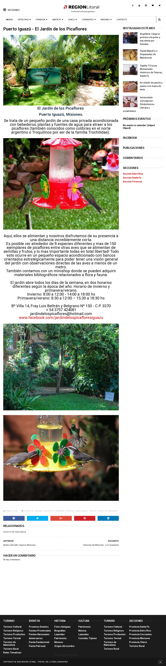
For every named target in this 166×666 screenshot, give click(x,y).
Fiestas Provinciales (40, 630)
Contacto (122, 19)
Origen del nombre (64, 646)
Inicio (9, 19)
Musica (82, 630)
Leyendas (59, 634)
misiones (70, 511)
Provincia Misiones (139, 638)
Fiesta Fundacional (39, 642)
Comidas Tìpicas (87, 638)
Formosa (40, 19)
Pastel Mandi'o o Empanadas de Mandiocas (149, 54)
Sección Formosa (132, 181)
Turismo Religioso (13, 630)
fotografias (60, 511)
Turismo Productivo (14, 634)
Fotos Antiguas (62, 626)
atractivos (29, 511)
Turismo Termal (12, 638)
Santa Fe (56, 19)
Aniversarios (36, 638)
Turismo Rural (11, 649)
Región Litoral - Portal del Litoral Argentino (44, 662)
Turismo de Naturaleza (9, 643)
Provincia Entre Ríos (140, 630)
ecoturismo (48, 511)
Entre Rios (23, 19)
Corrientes (88, 19)
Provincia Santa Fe (139, 626)
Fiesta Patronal (37, 646)
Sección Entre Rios (133, 173)
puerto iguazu (82, 511)
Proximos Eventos (39, 626)
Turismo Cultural (12, 626)
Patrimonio (60, 638)
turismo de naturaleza (108, 511)
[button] (11, 7)
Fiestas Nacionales (39, 634)
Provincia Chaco (138, 642)
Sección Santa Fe (132, 177)
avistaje (38, 511)
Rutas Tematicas (12, 652)
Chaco (71, 19)
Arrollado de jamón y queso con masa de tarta (151, 86)
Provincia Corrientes (140, 634)
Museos (58, 642)
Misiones (105, 19)
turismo (92, 511)
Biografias (59, 630)
